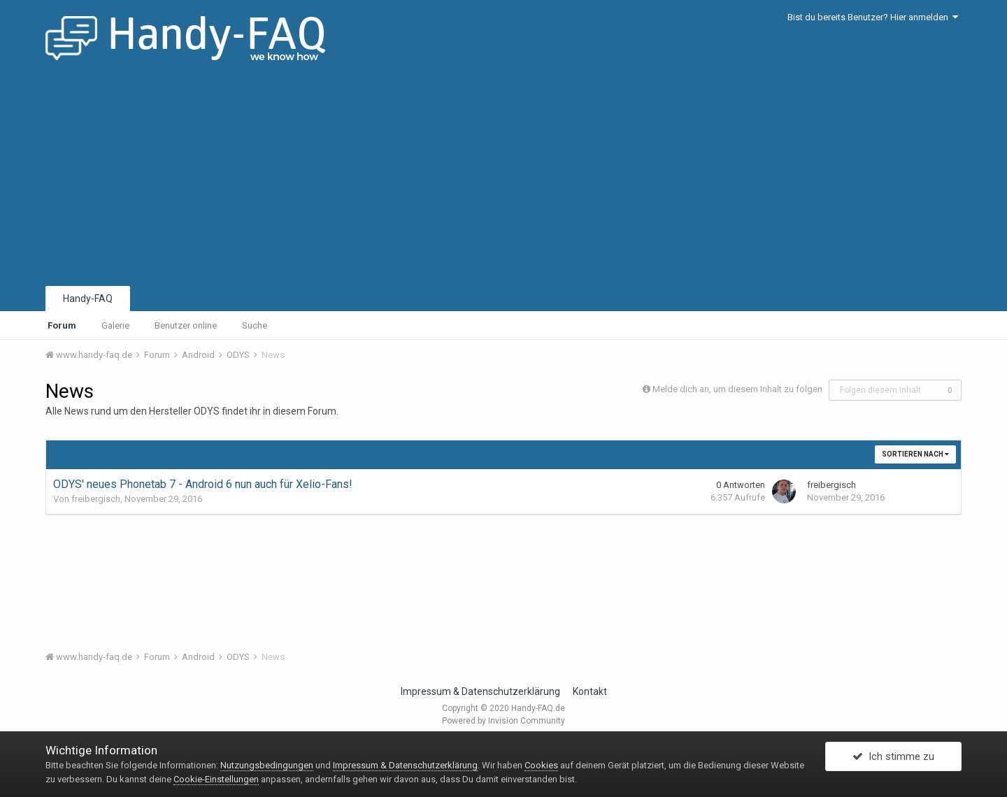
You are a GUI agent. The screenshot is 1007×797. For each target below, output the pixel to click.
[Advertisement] (503, 178)
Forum (62, 325)
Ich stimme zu (893, 757)
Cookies (541, 765)
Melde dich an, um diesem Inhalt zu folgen (737, 389)
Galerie (115, 325)
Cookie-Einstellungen (216, 779)
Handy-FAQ (88, 298)
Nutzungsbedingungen (266, 765)
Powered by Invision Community (503, 721)
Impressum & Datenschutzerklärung (480, 691)
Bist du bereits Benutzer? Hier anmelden (872, 17)
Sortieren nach (915, 454)
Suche (254, 325)
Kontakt (590, 691)
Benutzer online (186, 325)
